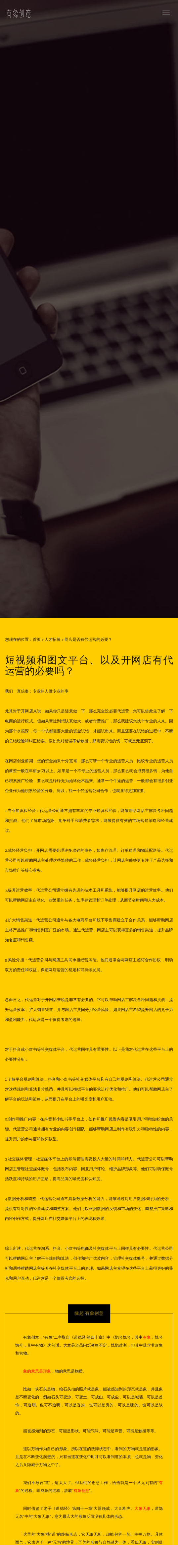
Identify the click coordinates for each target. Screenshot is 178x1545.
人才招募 (53, 639)
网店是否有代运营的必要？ (88, 639)
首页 (37, 639)
